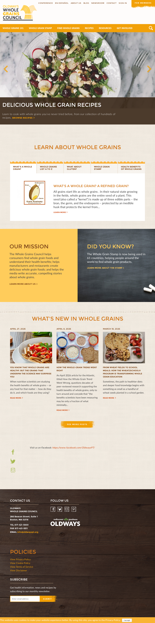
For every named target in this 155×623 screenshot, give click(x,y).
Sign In (123, 3)
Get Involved (124, 28)
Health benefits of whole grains (131, 168)
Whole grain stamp (102, 168)
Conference (45, 3)
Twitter (13, 461)
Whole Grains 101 (13, 28)
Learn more (59, 212)
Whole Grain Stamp (40, 28)
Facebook (13, 454)
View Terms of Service (21, 566)
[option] (77, 78)
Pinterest (74, 509)
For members (143, 3)
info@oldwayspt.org (27, 532)
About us (76, 3)
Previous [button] (5, 69)
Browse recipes (23, 118)
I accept (127, 620)
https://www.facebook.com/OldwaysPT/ (73, 447)
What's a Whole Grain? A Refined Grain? (91, 186)
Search (151, 28)
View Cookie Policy (20, 563)
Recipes (89, 28)
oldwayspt (65, 522)
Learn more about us (22, 284)
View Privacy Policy (20, 559)
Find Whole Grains (68, 28)
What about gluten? (74, 168)
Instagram (13, 470)
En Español (61, 3)
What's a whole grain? (22, 168)
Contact (111, 3)
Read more (15, 398)
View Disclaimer (18, 570)
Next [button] (149, 69)
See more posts (77, 424)
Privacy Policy (112, 620)
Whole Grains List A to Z (48, 168)
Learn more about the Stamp (104, 268)
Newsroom (97, 3)
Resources (105, 28)
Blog (86, 3)
